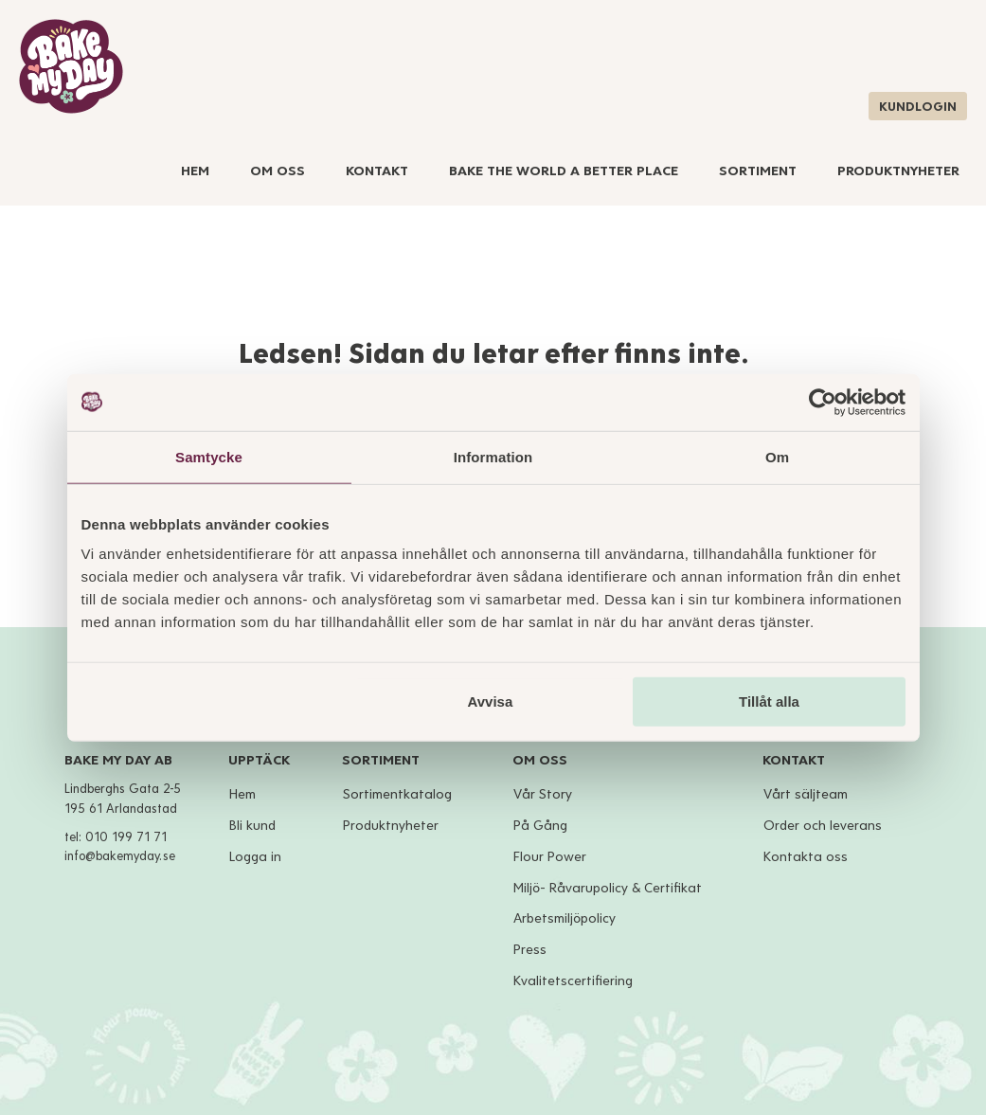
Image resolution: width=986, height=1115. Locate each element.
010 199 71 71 (126, 837)
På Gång (540, 825)
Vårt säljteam (805, 794)
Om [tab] (777, 456)
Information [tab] (493, 456)
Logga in (255, 857)
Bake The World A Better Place (563, 171)
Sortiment (758, 171)
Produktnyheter (898, 171)
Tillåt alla (769, 701)
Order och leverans (822, 825)
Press (530, 950)
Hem (195, 171)
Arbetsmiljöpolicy (564, 918)
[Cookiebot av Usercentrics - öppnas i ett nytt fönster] (822, 401)
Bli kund (252, 825)
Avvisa (489, 701)
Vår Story (542, 794)
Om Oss (277, 171)
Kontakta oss (805, 857)
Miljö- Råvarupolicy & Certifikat (607, 888)
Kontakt (377, 171)
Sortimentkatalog (397, 794)
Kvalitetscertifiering (573, 981)
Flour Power (549, 857)
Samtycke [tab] (208, 456)
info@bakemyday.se (119, 856)
